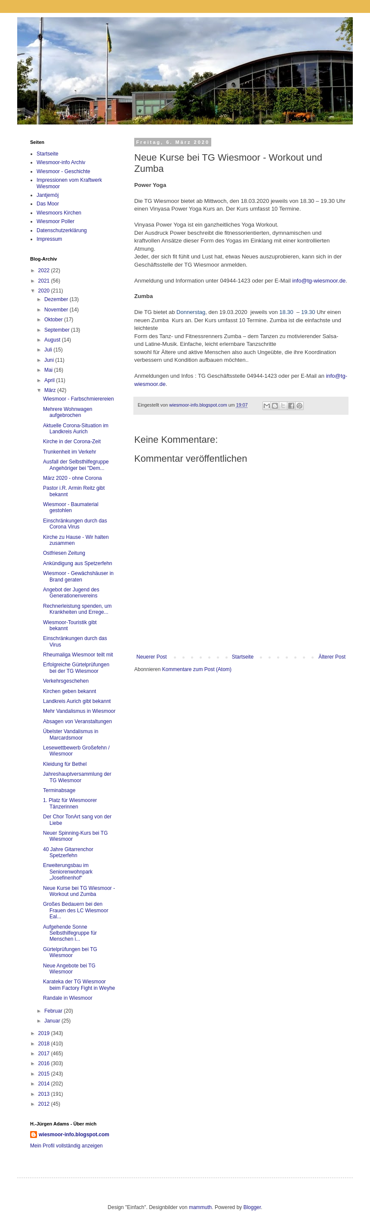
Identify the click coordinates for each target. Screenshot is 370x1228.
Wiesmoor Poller (55, 221)
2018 (44, 1044)
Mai (49, 370)
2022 (44, 270)
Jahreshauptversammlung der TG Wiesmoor (77, 777)
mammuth (200, 1207)
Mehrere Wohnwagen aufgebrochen (67, 412)
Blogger (252, 1207)
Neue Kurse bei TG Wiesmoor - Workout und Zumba (79, 891)
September (57, 330)
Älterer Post (331, 657)
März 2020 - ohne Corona (72, 478)
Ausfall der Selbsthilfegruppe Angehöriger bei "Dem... (76, 465)
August (53, 340)
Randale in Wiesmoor (67, 998)
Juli (48, 350)
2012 (44, 1104)
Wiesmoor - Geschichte (63, 171)
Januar (53, 1021)
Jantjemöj (48, 195)
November (57, 310)
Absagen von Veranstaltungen (77, 721)
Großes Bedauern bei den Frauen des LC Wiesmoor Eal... (75, 910)
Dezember (57, 299)
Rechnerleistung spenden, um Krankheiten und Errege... (77, 609)
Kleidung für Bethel (64, 764)
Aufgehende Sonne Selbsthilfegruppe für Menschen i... (70, 933)
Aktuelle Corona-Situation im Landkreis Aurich (75, 429)
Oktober (54, 320)
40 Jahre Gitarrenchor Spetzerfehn (68, 852)
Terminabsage (59, 790)
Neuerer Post (151, 657)
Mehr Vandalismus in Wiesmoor (79, 711)
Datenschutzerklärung (62, 230)
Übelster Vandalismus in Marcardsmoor (71, 734)
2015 (44, 1074)
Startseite (243, 657)
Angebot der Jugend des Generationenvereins (71, 593)
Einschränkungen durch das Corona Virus (75, 524)
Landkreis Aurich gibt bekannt (77, 701)
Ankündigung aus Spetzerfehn (77, 563)
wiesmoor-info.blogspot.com (74, 1135)
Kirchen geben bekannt (69, 691)
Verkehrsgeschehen (66, 681)
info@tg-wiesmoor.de (318, 280)
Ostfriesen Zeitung (64, 553)
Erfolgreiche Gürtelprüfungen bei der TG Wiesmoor (76, 668)
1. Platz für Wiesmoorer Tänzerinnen (70, 803)
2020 (44, 291)
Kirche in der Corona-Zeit (72, 441)
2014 (44, 1084)
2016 (44, 1063)
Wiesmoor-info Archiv (61, 162)
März (50, 390)
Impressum (49, 239)
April (50, 380)
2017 (44, 1054)
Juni (49, 360)
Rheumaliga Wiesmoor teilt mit (78, 655)
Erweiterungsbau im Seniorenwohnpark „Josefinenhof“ (67, 871)
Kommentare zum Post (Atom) (196, 669)
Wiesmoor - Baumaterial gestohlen (71, 507)
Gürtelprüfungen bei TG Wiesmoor (70, 952)
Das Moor (48, 204)
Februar (54, 1011)
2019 (44, 1033)
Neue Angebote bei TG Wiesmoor (69, 969)
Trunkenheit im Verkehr (69, 452)
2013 (44, 1094)
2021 (44, 281)
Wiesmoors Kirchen (59, 213)
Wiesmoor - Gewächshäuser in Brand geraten (78, 576)
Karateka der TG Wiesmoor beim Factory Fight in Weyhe (79, 985)
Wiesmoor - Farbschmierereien (78, 399)
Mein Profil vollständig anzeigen (66, 1146)
